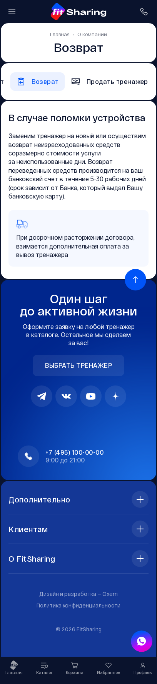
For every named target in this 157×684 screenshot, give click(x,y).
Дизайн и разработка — (78, 594)
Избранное (108, 668)
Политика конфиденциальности (78, 605)
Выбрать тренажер (78, 365)
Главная (14, 668)
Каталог (44, 668)
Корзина (75, 668)
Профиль (143, 668)
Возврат (37, 81)
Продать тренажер (109, 81)
